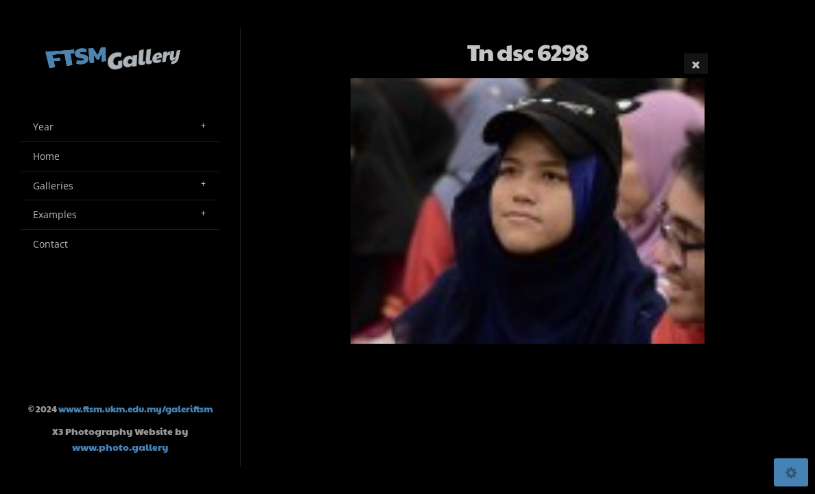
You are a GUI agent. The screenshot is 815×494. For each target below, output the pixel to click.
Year (43, 126)
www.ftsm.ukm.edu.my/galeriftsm (135, 409)
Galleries (53, 185)
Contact (50, 243)
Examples (55, 214)
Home (46, 156)
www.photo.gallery (120, 447)
